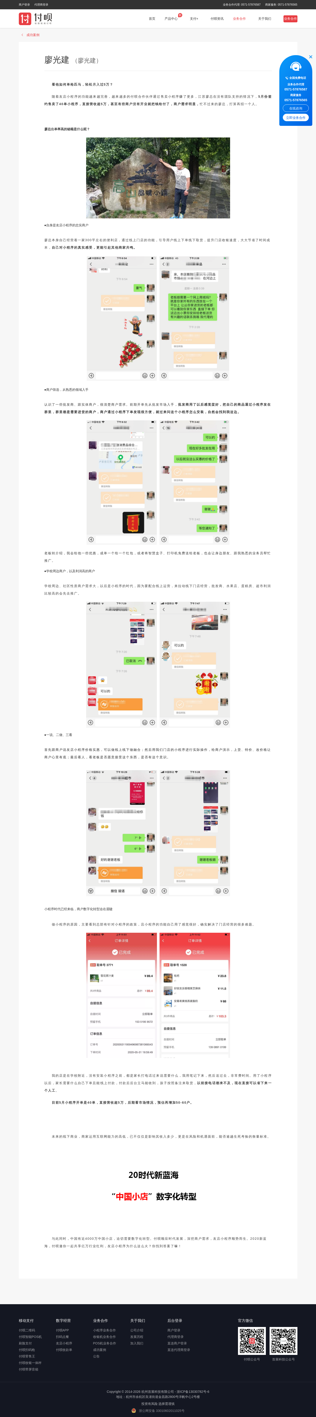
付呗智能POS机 (30, 1337)
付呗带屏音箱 (28, 1369)
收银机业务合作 (104, 1337)
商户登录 (24, 4)
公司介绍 (136, 1330)
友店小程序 (64, 1343)
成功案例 (99, 1350)
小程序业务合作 (104, 1330)
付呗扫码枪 (27, 1350)
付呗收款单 (64, 1350)
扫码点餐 (62, 1337)
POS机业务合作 (104, 1343)
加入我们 (136, 1343)
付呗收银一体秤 (30, 1363)
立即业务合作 (295, 118)
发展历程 (136, 1337)
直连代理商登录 (178, 1350)
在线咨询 (295, 109)
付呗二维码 (27, 1330)
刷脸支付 (25, 1343)
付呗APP (62, 1330)
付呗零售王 (27, 1356)
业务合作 (290, 18)
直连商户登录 (177, 1343)
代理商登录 (41, 4)
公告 (96, 1356)
